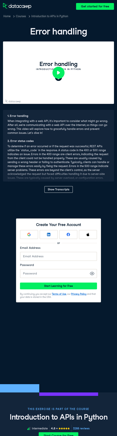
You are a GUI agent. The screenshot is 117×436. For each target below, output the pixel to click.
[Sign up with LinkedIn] (49, 234)
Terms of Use (59, 294)
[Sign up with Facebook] (68, 234)
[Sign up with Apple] (88, 234)
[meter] (60, 428)
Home (7, 16)
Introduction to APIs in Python (49, 16)
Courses (21, 16)
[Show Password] (92, 273)
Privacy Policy (78, 294)
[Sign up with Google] (29, 234)
